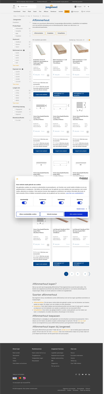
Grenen (18, 44)
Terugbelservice (36, 355)
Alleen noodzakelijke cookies (27, 219)
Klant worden (16, 353)
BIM (52, 361)
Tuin (40, 11)
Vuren (17, 47)
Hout (24, 11)
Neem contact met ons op (39, 353)
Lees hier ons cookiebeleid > (72, 198)
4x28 (17, 55)
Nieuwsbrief (16, 355)
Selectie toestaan (52, 219)
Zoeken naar (19, 7)
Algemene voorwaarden (69, 388)
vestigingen (55, 332)
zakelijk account (65, 330)
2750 (17, 93)
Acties (67, 11)
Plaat (29, 11)
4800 (17, 100)
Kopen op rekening (85, 390)
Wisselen (88, 40)
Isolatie (61, 11)
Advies (14, 361)
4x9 (17, 63)
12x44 (18, 76)
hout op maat (82, 321)
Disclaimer (75, 390)
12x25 (18, 72)
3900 (17, 95)
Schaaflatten (61, 33)
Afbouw (46, 11)
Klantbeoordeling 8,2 (42, 1)
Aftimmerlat (19, 28)
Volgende (89, 274)
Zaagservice (54, 363)
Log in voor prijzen (41, 94)
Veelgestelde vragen (37, 358)
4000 (17, 98)
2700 (17, 90)
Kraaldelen (16, 22)
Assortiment (17, 11)
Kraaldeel (18, 36)
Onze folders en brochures (20, 363)
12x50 (18, 79)
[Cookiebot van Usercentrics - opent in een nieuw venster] (81, 183)
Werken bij (73, 361)
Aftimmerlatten (38, 33)
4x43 (17, 60)
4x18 (17, 53)
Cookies (69, 390)
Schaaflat (18, 31)
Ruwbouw (53, 11)
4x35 (17, 58)
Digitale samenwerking (57, 358)
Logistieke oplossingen (57, 353)
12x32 (18, 74)
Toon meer (16, 65)
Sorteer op (72, 40)
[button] (14, 7)
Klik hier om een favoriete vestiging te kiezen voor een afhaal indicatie (41, 88)
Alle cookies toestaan (76, 219)
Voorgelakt (19, 112)
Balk (17, 33)
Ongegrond (19, 109)
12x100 (18, 81)
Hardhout (18, 42)
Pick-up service (55, 366)
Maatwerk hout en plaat (57, 355)
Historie (73, 358)
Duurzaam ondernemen (77, 355)
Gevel (35, 11)
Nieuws (73, 353)
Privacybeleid (80, 388)
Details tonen (81, 213)
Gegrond (18, 114)
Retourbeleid (35, 361)
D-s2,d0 (18, 120)
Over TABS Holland (76, 363)
